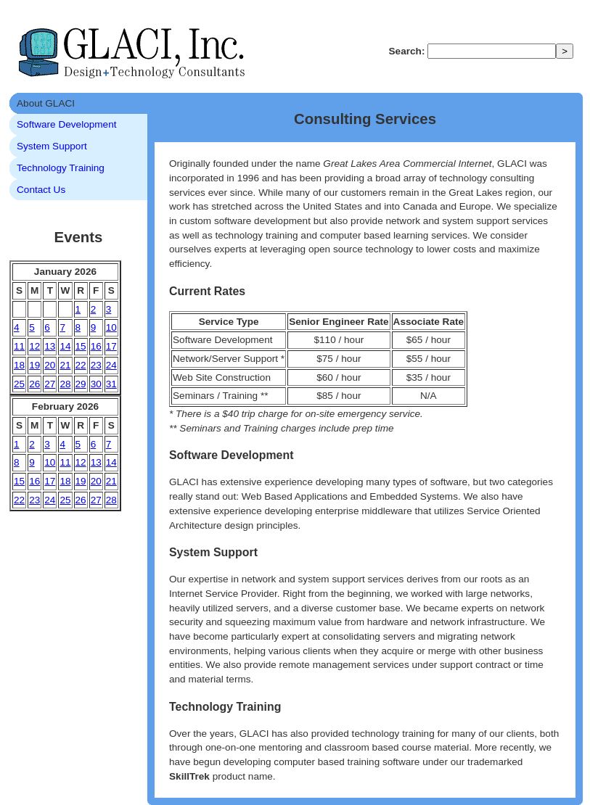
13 (49, 346)
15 (80, 346)
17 (111, 346)
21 (65, 365)
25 (19, 384)
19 (34, 365)
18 (19, 365)
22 (80, 365)
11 (19, 346)
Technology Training (61, 167)
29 (80, 384)
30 (96, 384)
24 (111, 365)
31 (111, 384)
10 (111, 327)
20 (49, 365)
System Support (52, 146)
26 (34, 384)
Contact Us (41, 189)
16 (96, 346)
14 (65, 346)
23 (96, 365)
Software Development (67, 124)
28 (65, 384)
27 (49, 384)
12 (34, 346)
